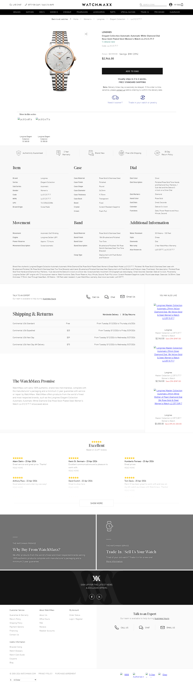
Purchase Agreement (65, 673)
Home (75, 19)
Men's (42, 12)
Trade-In (145, 12)
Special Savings (128, 12)
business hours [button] (49, 298)
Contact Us (14, 634)
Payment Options (17, 626)
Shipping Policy (16, 622)
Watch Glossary (16, 650)
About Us (43, 614)
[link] (115, 99)
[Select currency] (23, 679)
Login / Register (76, 618)
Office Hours (44, 618)
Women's (54, 12)
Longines (100, 19)
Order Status (74, 614)
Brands (17, 12)
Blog (11, 662)
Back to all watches (60, 19)
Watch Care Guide (17, 654)
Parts (112, 12)
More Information (114, 561)
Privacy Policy (45, 673)
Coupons (13, 658)
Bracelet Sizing (16, 646)
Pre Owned (159, 12)
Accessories (99, 12)
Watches (30, 12)
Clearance (175, 12)
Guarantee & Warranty (19, 614)
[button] (178, 4)
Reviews (42, 626)
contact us (120, 89)
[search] (141, 4)
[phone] (39, 4)
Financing (14, 630)
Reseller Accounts (47, 630)
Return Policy (15, 618)
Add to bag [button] (132, 71)
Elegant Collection (117, 19)
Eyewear (67, 12)
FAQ (41, 622)
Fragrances (82, 12)
